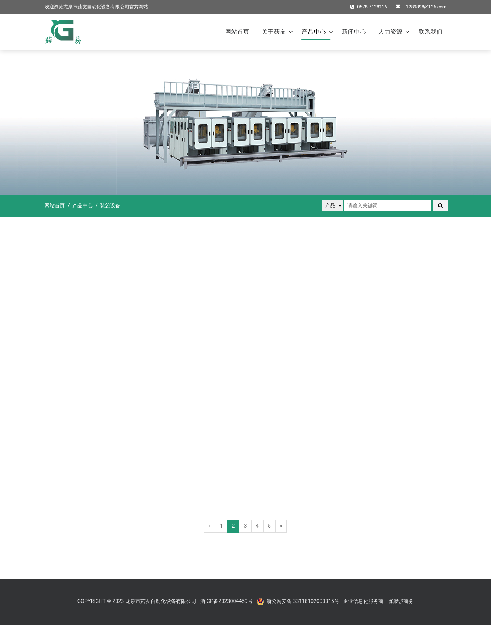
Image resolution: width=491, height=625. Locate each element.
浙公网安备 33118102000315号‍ (303, 601)
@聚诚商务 (401, 601)
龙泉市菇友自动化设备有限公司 (96, 6)
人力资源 (390, 31)
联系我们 (431, 31)
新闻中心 (354, 31)
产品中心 (314, 31)
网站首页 (237, 31)
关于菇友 (274, 31)
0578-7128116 (368, 6)
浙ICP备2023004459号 (226, 601)
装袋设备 (110, 206)
